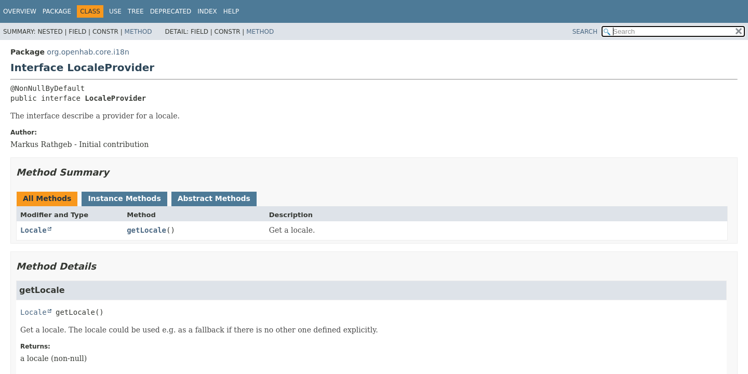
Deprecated (171, 11)
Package (57, 11)
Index (207, 11)
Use (115, 11)
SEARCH (585, 31)
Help (231, 11)
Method (138, 31)
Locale (33, 230)
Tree (136, 11)
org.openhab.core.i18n (88, 52)
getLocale (146, 230)
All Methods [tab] (47, 198)
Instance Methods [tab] (124, 198)
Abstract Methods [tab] (214, 198)
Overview (19, 11)
